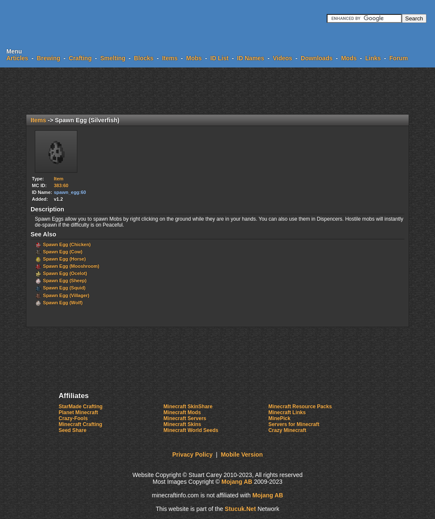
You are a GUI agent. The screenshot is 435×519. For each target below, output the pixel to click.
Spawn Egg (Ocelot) (65, 273)
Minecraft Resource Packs (300, 407)
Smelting (112, 58)
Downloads (317, 58)
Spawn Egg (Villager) (66, 295)
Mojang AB (236, 481)
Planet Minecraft (78, 412)
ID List (219, 58)
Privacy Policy (192, 454)
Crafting (80, 58)
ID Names (250, 58)
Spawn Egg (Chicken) (66, 244)
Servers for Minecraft (293, 424)
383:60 (61, 185)
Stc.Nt (240, 508)
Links (373, 58)
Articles (17, 58)
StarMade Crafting (80, 407)
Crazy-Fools (73, 418)
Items (170, 58)
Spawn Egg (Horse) (64, 258)
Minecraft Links (287, 412)
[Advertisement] (217, 91)
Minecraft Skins (182, 424)
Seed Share (72, 430)
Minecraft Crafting (80, 424)
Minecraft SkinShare (188, 407)
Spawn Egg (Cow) (62, 251)
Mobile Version (242, 454)
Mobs (194, 58)
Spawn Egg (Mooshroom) (71, 266)
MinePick (279, 418)
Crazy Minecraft (287, 430)
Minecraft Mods (182, 412)
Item (59, 178)
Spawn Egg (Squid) (64, 287)
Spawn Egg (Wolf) (62, 302)
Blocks (143, 58)
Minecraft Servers (185, 418)
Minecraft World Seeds (191, 430)
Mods (349, 58)
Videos (282, 58)
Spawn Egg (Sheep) (65, 280)
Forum (399, 58)
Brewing (48, 58)
